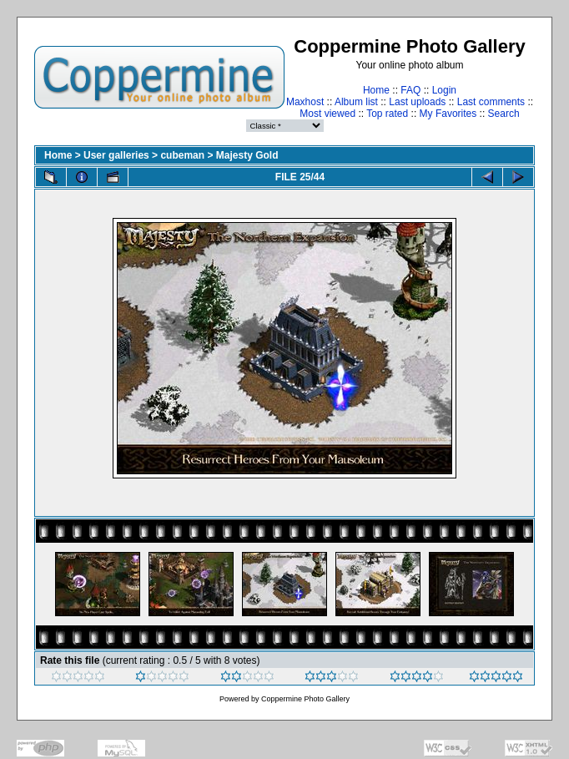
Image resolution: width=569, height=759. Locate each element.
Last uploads (417, 102)
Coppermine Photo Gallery (305, 699)
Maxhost (305, 102)
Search (504, 113)
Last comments (491, 102)
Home (376, 90)
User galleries (116, 155)
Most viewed (327, 113)
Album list (356, 102)
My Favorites (448, 113)
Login (444, 90)
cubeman (182, 155)
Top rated (387, 113)
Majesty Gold (247, 155)
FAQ (410, 90)
